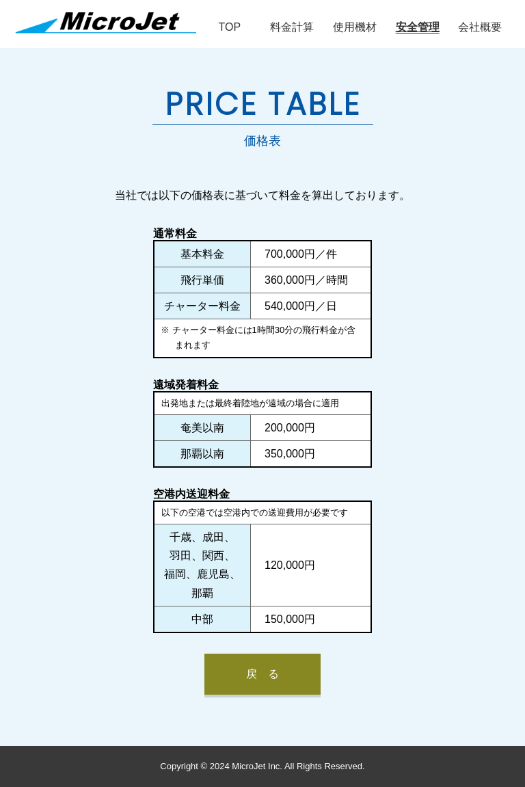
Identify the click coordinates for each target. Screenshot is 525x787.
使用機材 (355, 27)
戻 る (262, 674)
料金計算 (292, 27)
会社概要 (480, 27)
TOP (229, 27)
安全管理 (418, 27)
